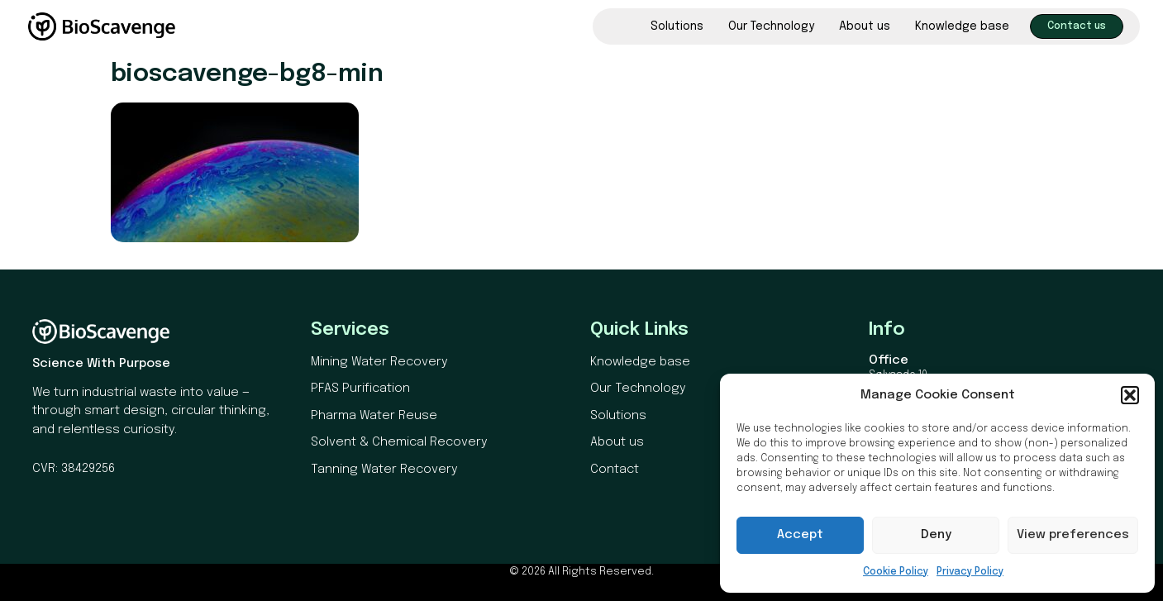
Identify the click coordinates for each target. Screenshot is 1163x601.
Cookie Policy (895, 572)
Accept (800, 534)
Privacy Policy (970, 572)
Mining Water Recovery (379, 362)
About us (864, 26)
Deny (936, 534)
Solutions (677, 26)
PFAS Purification (360, 388)
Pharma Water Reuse (374, 415)
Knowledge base (962, 26)
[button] (1130, 395)
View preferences (1073, 534)
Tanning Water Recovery (384, 469)
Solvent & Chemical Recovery (399, 442)
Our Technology (771, 26)
